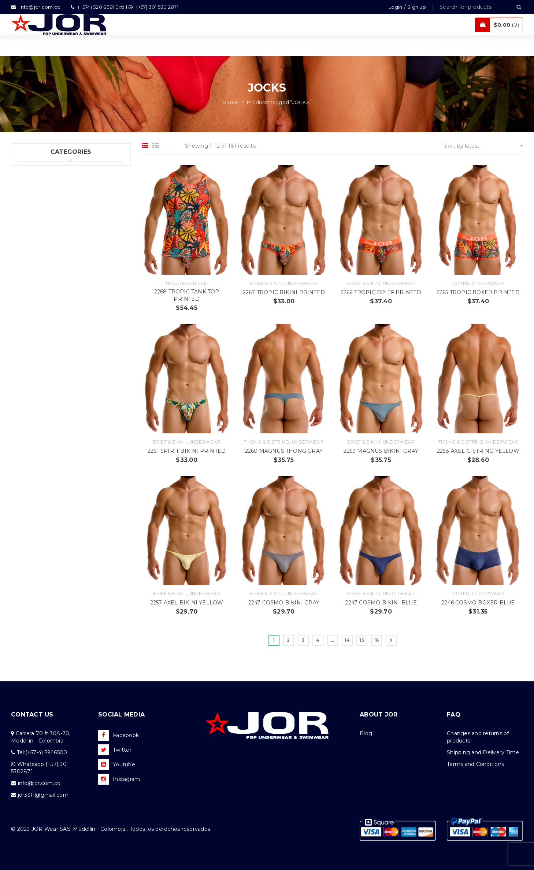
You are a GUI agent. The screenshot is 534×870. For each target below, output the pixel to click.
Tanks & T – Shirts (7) (46, 245)
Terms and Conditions (475, 764)
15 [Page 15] (361, 640)
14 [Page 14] (347, 640)
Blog (366, 733)
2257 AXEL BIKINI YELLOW (186, 602)
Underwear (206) (41, 170)
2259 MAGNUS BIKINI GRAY (381, 451)
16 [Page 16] (376, 640)
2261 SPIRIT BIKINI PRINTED (187, 451)
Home (230, 102)
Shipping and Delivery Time (483, 752)
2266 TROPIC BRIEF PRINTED (381, 292)
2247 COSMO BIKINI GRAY (283, 602)
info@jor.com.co (39, 783)
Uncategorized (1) (42, 260)
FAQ (453, 714)
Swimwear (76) (38, 185)
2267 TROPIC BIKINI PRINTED (284, 292)
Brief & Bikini (266, 283)
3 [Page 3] (302, 640)
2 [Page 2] (288, 640)
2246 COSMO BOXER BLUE (478, 602)
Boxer (460, 283)
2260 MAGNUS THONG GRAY (284, 451)
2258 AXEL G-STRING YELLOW (478, 451)
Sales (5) (29, 230)
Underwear (302, 283)
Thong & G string (266, 442)
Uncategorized (187, 283)
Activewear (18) (39, 215)
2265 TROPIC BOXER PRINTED (478, 292)
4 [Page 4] (317, 640)
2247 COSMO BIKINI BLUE (380, 602)
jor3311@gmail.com (43, 795)
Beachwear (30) (39, 200)
